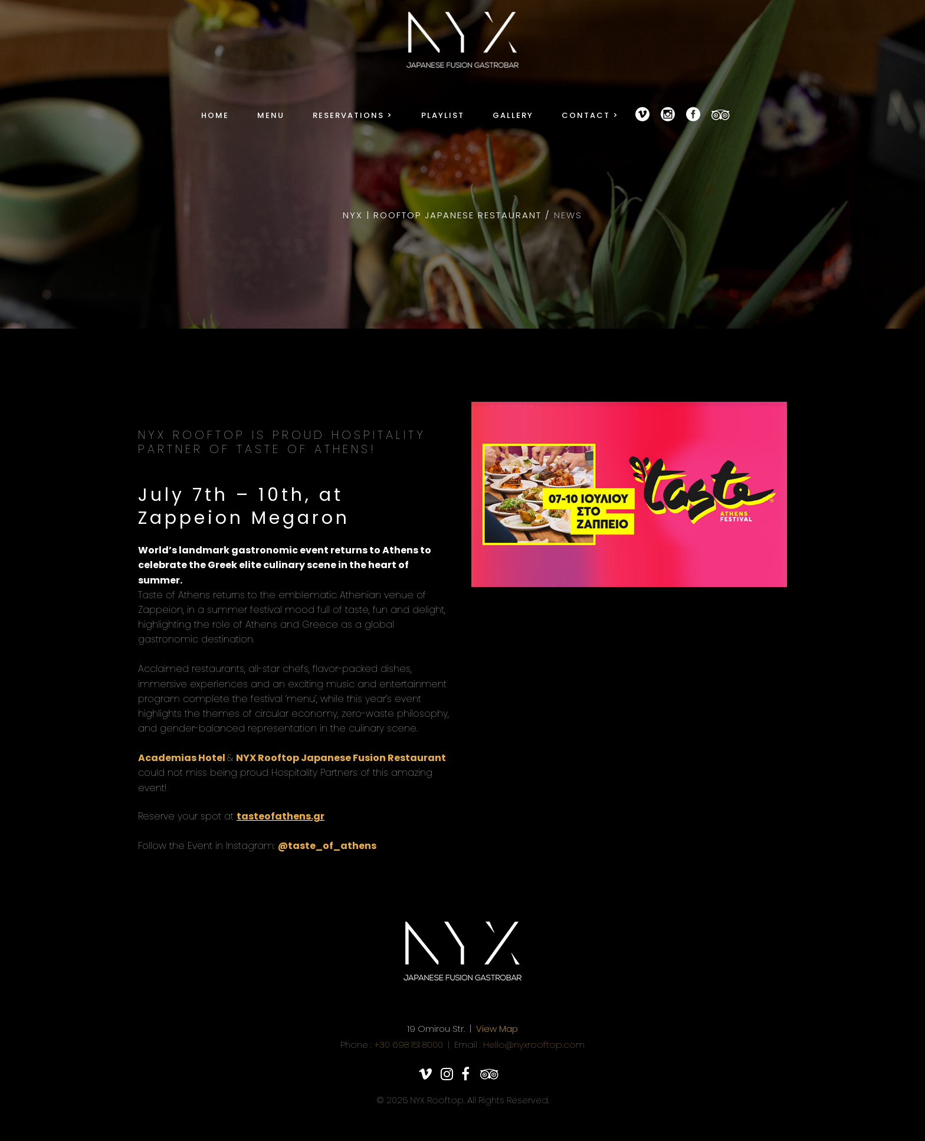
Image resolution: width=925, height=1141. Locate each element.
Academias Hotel (182, 758)
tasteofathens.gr (280, 816)
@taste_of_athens (327, 846)
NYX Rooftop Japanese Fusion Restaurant (341, 758)
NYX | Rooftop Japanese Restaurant (442, 215)
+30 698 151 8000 (408, 1044)
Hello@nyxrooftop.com (534, 1044)
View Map (497, 1028)
